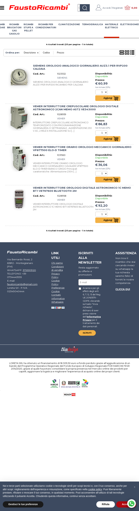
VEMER (61, 118)
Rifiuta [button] (105, 504)
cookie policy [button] (95, 489)
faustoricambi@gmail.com (22, 280)
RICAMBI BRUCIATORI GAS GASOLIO (14, 29)
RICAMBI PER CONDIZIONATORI (45, 26)
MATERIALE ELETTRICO (111, 26)
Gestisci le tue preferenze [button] (23, 504)
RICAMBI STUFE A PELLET (28, 27)
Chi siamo (56, 263)
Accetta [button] (126, 504)
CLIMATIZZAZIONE (69, 24)
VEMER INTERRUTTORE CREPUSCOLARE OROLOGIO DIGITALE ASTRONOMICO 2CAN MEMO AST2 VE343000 (76, 108)
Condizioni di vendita (57, 268)
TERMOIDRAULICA (92, 24)
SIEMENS (62, 77)
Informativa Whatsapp (57, 299)
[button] (134, 487)
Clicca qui (122, 288)
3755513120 (27, 266)
